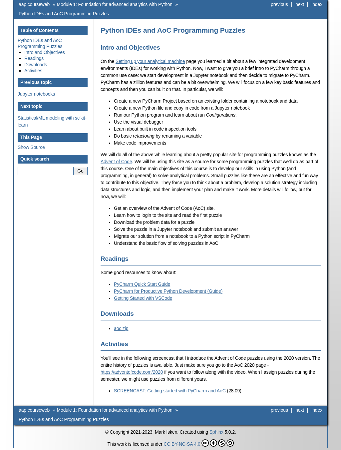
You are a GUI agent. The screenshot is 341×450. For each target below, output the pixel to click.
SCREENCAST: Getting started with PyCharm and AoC (170, 390)
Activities (33, 70)
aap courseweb (34, 4)
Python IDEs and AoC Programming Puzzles (64, 13)
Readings (34, 58)
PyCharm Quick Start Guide (142, 284)
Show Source (31, 147)
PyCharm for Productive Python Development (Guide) (168, 291)
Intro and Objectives (44, 52)
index (316, 4)
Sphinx (216, 432)
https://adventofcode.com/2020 (132, 372)
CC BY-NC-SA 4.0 (198, 443)
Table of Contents (39, 30)
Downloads (35, 64)
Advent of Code (116, 161)
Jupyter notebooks (36, 94)
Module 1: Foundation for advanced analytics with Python (114, 4)
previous (279, 4)
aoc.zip (121, 328)
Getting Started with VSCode (143, 298)
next (299, 4)
